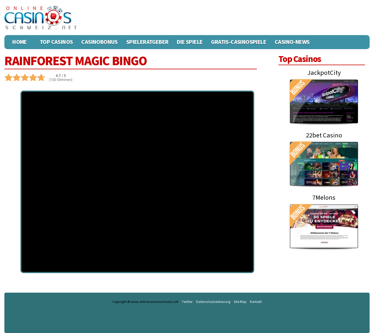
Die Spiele (189, 42)
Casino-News (292, 42)
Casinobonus (99, 42)
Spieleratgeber (147, 42)
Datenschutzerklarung (213, 302)
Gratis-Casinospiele (238, 42)
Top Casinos (56, 42)
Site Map (240, 302)
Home (19, 42)
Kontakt (256, 302)
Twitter (187, 302)
